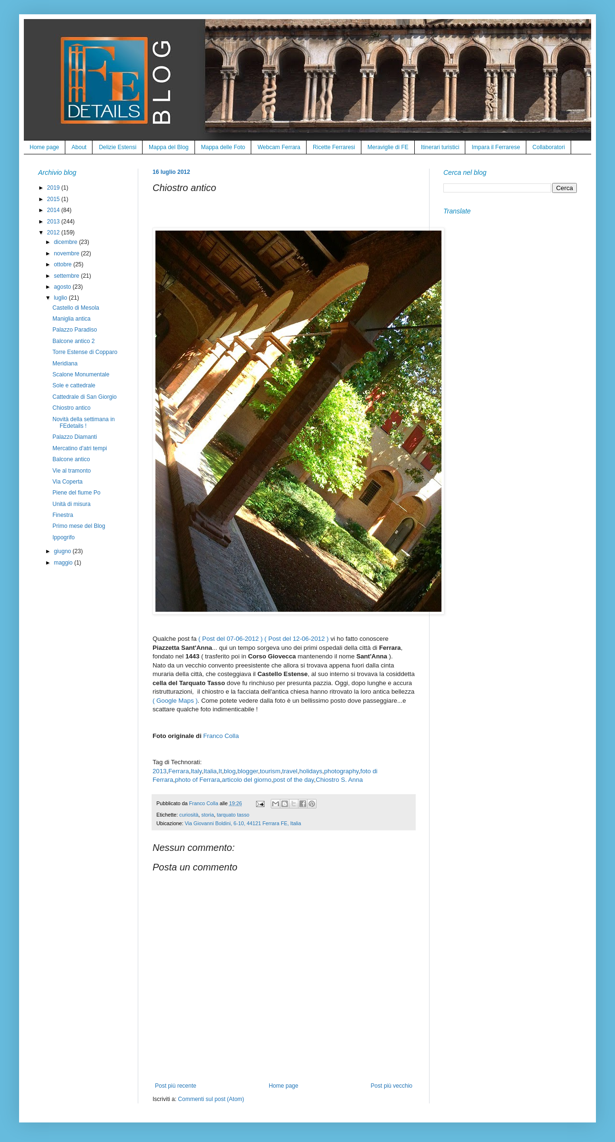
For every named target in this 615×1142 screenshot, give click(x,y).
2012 (54, 232)
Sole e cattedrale (73, 385)
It (220, 771)
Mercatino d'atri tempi (79, 448)
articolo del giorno (246, 779)
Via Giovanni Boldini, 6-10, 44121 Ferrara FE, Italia (242, 823)
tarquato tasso (233, 815)
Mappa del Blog (168, 147)
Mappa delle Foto (223, 147)
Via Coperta (67, 481)
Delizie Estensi (117, 147)
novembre (67, 253)
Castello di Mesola (75, 307)
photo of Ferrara (197, 779)
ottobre (63, 264)
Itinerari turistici (440, 147)
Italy (196, 771)
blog (230, 771)
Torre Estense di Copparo (84, 352)
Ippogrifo (63, 537)
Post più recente (175, 1085)
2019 (54, 187)
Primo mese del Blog (78, 526)
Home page (44, 147)
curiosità (188, 815)
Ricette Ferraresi (334, 147)
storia (207, 815)
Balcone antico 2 (73, 341)
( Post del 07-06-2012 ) (230, 638)
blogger (247, 771)
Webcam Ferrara (278, 147)
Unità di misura (71, 504)
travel (289, 771)
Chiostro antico (71, 407)
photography (341, 771)
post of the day (293, 779)
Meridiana (65, 363)
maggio (64, 562)
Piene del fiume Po (76, 492)
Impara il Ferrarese (496, 147)
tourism (270, 771)
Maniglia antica (71, 318)
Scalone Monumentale (80, 374)
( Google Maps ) (175, 700)
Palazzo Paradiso (74, 329)
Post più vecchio (391, 1085)
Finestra (62, 515)
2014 (54, 210)
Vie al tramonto (71, 470)
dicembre (66, 242)
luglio (61, 297)
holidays (310, 771)
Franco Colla (221, 735)
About (79, 147)
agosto (63, 286)
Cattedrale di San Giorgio (84, 397)
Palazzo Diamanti (74, 437)
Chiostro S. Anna (339, 779)
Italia (210, 771)
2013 (159, 771)
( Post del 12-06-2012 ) (297, 638)
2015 (54, 199)
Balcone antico (71, 459)
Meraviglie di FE (388, 147)
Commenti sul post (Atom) (211, 1099)
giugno (63, 551)
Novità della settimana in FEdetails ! (83, 422)
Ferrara (178, 771)
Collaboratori (549, 147)
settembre (67, 276)
